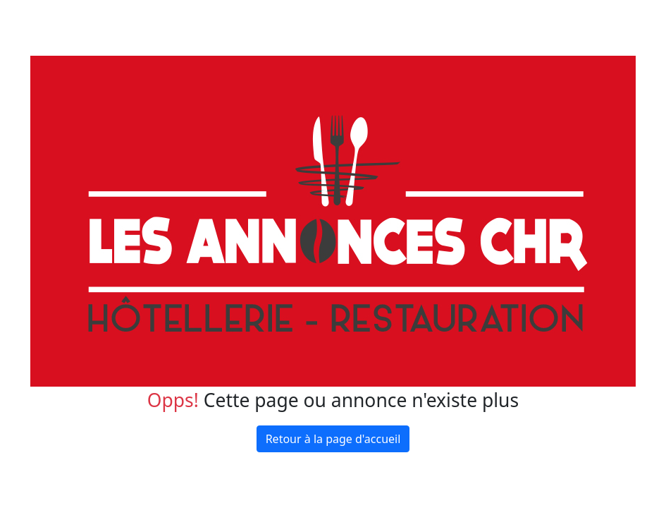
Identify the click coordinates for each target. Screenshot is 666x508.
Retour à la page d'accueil (333, 439)
